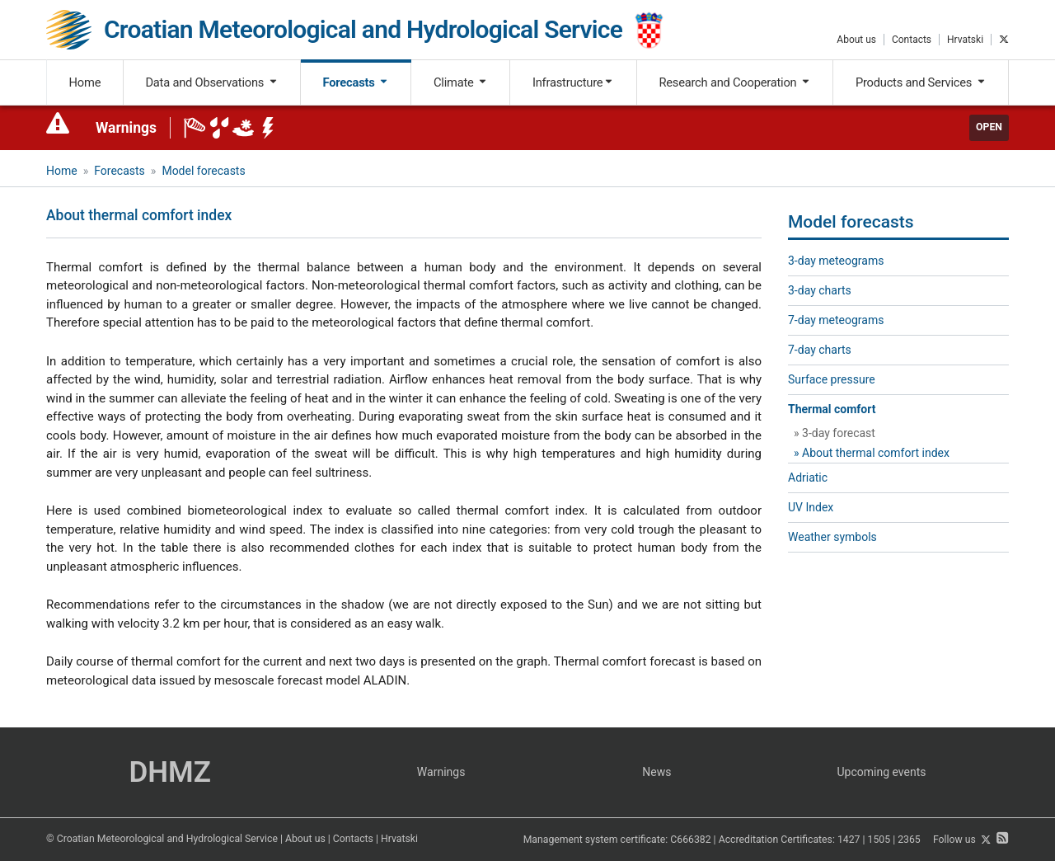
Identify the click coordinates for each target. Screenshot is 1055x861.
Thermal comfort (831, 409)
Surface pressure (831, 379)
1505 (879, 840)
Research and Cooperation (734, 82)
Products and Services (921, 82)
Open (989, 127)
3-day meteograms (836, 260)
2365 (909, 840)
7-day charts (819, 349)
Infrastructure (573, 82)
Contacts (911, 39)
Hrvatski (965, 39)
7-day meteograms (836, 320)
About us (856, 39)
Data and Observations (211, 82)
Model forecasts (203, 170)
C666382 (690, 840)
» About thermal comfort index (872, 452)
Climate (461, 82)
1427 (848, 840)
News (656, 772)
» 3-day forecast (834, 433)
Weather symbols (832, 536)
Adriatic (808, 477)
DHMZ (169, 772)
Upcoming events (881, 772)
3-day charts (819, 290)
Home (85, 82)
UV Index (810, 507)
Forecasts (356, 82)
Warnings (126, 128)
